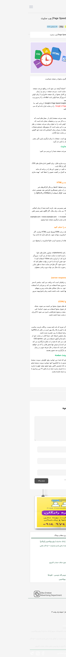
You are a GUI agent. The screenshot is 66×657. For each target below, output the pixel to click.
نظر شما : (56, 415)
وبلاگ (33, 26)
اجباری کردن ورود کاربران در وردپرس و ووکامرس (47, 579)
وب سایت (57, 468)
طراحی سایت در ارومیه (41, 625)
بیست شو (59, 558)
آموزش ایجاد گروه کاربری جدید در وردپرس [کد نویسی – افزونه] (41, 575)
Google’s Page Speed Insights (38, 106)
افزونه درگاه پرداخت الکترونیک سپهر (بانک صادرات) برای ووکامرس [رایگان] (37, 541)
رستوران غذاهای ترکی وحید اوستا (51, 566)
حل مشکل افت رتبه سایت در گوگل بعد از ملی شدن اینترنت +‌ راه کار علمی (37, 545)
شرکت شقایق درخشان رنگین (53, 554)
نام (58, 445)
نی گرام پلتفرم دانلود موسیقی (52, 549)
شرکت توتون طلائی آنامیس (53, 570)
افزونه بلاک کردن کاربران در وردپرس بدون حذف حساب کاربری (42, 562)
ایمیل (58, 457)
